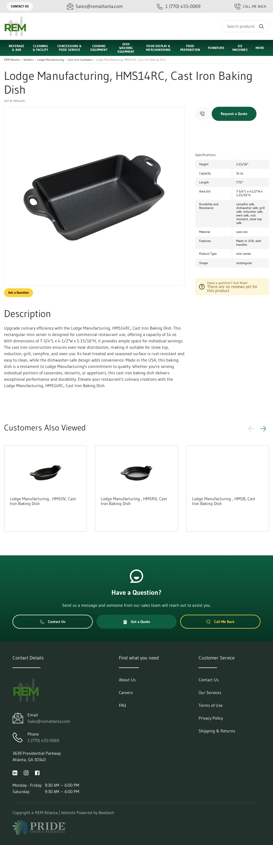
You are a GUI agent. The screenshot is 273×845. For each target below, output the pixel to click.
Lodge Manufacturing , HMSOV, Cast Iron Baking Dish (43, 501)
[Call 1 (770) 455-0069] (178, 6)
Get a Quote (136, 621)
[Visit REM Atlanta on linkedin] (15, 772)
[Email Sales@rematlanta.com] (95, 6)
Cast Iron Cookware (80, 59)
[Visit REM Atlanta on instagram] (26, 772)
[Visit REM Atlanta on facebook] (37, 772)
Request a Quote (234, 113)
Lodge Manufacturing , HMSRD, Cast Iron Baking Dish (134, 501)
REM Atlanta (12, 59)
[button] (263, 428)
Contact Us (20, 6)
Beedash (106, 812)
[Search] (245, 26)
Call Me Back (250, 6)
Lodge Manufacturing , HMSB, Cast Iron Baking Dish (223, 501)
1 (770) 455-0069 (43, 740)
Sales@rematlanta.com (48, 721)
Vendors (28, 59)
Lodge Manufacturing (50, 59)
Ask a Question (18, 292)
